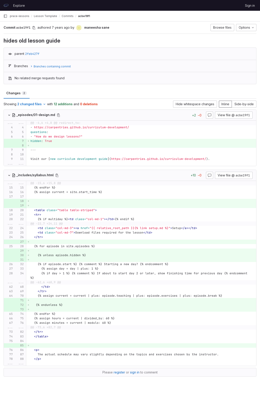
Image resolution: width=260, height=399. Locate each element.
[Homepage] (6, 5)
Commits (68, 16)
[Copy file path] (58, 115)
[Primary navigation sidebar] (5, 16)
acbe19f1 (84, 16)
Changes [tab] (16, 93)
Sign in (250, 5)
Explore (19, 5)
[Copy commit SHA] (34, 27)
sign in (134, 372)
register (119, 372)
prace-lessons (19, 16)
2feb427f (32, 54)
